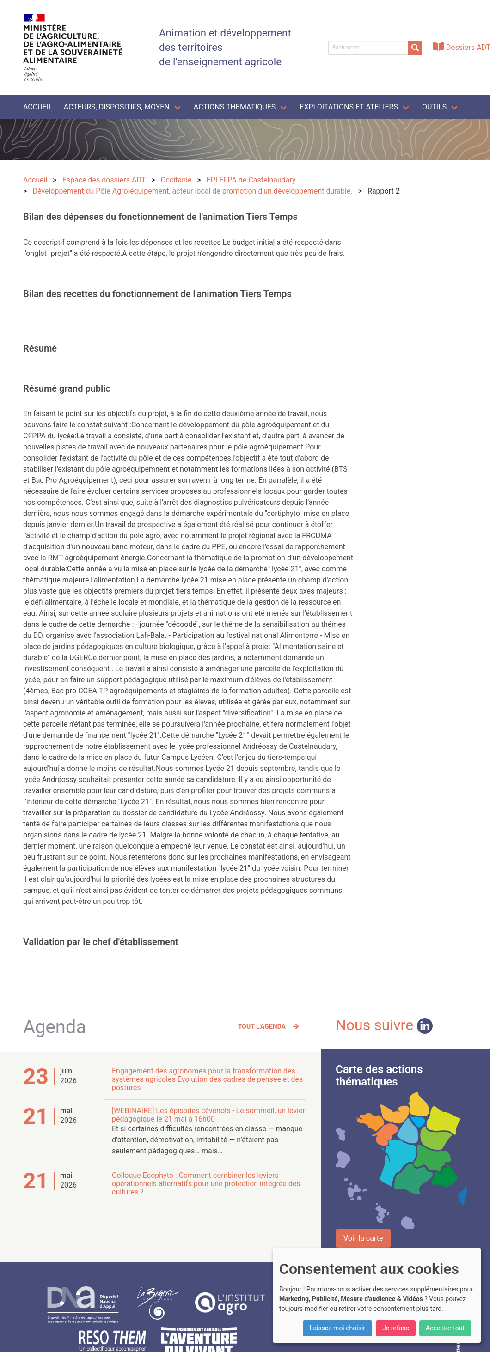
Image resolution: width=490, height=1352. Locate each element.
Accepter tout (445, 1328)
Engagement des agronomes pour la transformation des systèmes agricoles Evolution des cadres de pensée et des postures (207, 1079)
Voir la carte (363, 1238)
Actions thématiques (235, 107)
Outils (434, 107)
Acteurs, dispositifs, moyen (117, 107)
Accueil (38, 107)
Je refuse (395, 1328)
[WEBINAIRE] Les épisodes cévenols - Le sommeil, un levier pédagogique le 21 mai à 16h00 (208, 1114)
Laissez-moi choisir (337, 1328)
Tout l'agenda (262, 1026)
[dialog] (377, 1295)
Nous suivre (384, 1025)
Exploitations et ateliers (349, 107)
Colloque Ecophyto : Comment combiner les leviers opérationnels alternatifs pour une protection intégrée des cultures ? (206, 1183)
